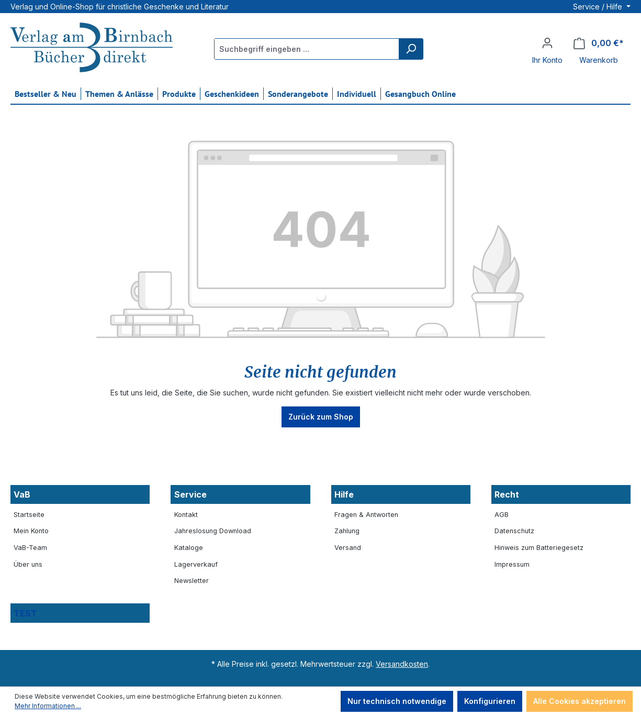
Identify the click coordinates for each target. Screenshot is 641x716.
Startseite (29, 515)
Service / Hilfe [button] (598, 6)
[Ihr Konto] (547, 42)
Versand (347, 548)
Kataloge (188, 548)
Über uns (28, 564)
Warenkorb (598, 60)
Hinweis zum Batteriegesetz (538, 548)
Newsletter (191, 581)
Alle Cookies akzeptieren (579, 701)
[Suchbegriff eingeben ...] (307, 49)
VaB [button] (22, 494)
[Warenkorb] (599, 43)
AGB (501, 515)
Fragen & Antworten (366, 515)
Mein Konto (31, 531)
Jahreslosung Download (212, 531)
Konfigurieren (489, 701)
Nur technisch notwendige (396, 701)
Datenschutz (514, 531)
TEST (25, 613)
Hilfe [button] (344, 494)
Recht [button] (506, 494)
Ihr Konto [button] (547, 60)
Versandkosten (402, 663)
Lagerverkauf (196, 564)
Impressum (512, 564)
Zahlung (346, 531)
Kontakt (186, 515)
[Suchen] (411, 49)
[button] (80, 613)
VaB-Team (30, 548)
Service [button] (190, 494)
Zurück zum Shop (320, 416)
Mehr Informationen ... (48, 706)
